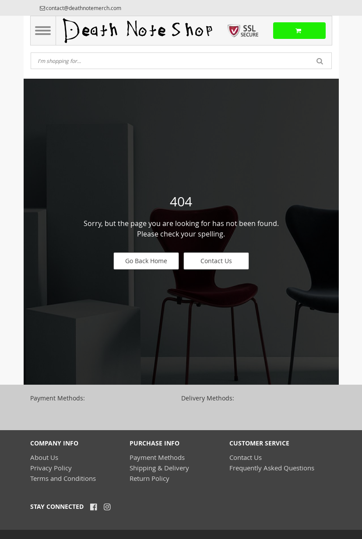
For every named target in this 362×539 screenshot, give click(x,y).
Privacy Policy (51, 467)
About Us (44, 457)
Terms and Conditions (63, 478)
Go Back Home (146, 261)
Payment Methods (157, 457)
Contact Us (216, 261)
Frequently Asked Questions (271, 467)
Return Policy (149, 478)
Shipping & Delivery (159, 467)
